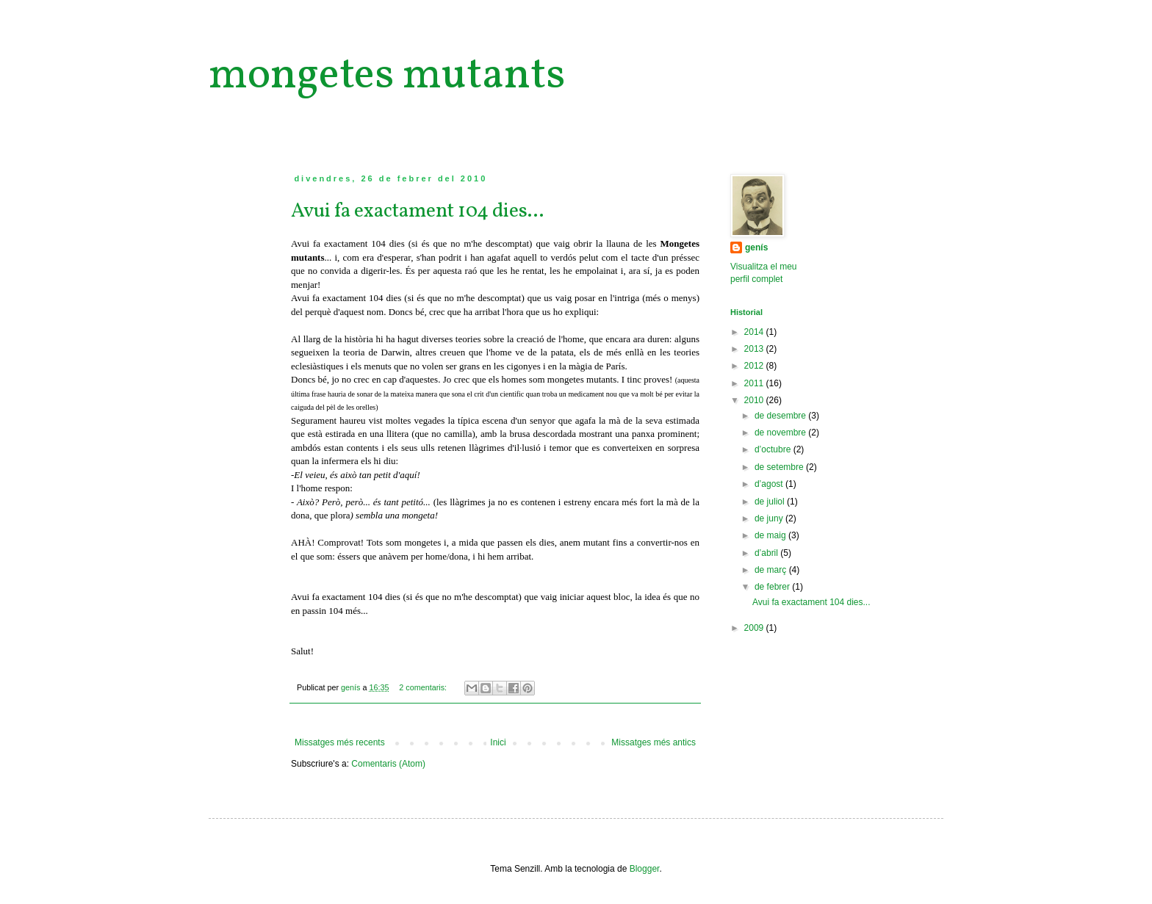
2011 (755, 383)
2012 (755, 366)
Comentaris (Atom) (388, 764)
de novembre (781, 432)
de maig (771, 535)
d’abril (767, 553)
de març (772, 570)
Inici (497, 742)
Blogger (645, 869)
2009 (755, 628)
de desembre (781, 416)
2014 (755, 332)
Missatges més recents (340, 742)
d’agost (770, 484)
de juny (770, 518)
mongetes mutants (387, 76)
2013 (755, 349)
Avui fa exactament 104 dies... (417, 211)
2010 (755, 400)
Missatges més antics (653, 742)
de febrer (773, 587)
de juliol (771, 501)
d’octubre (774, 449)
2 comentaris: (424, 687)
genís (756, 247)
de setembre (780, 467)
